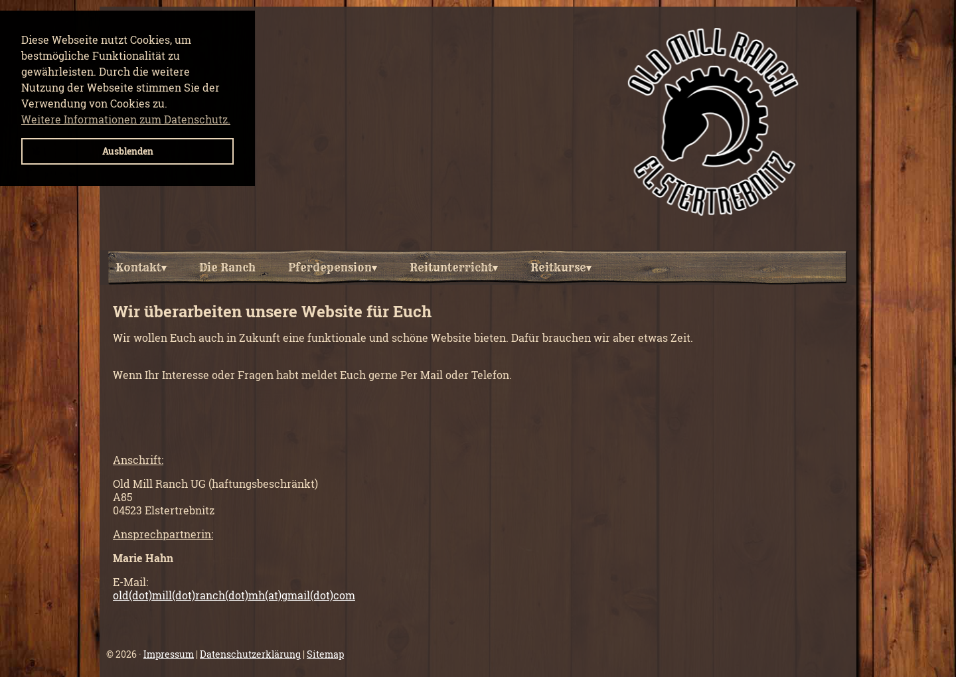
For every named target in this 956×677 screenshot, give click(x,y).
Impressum (168, 654)
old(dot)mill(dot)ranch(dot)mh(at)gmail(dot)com (234, 595)
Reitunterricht (454, 267)
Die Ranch (227, 267)
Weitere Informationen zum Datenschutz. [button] (125, 119)
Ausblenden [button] (127, 151)
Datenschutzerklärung (250, 654)
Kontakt (141, 267)
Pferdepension (332, 267)
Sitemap (325, 654)
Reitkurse (561, 267)
